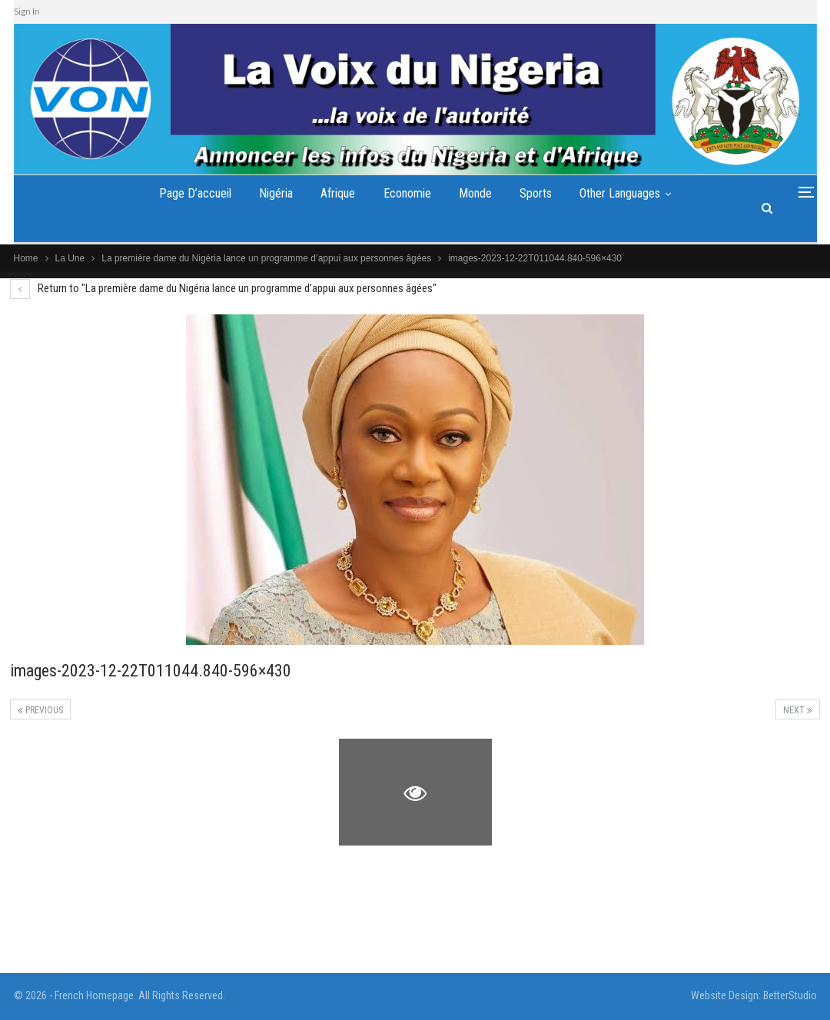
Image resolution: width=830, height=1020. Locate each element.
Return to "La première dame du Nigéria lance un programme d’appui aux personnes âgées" (223, 288)
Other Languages (619, 193)
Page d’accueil (195, 193)
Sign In (27, 11)
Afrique (337, 193)
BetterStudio (790, 995)
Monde (475, 193)
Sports (536, 193)
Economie (407, 193)
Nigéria (276, 193)
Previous (40, 710)
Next (797, 710)
